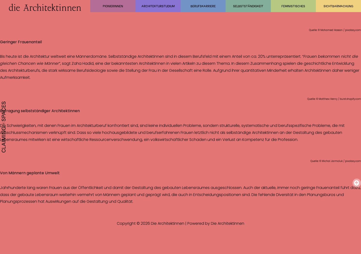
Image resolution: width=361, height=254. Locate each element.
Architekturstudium (158, 6)
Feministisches (293, 6)
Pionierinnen (113, 6)
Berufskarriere (203, 6)
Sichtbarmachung (338, 6)
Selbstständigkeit (248, 6)
